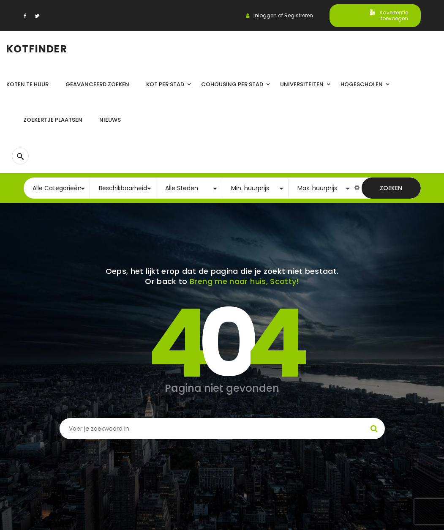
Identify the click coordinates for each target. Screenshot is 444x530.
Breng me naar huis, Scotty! (244, 281)
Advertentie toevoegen (389, 15)
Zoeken (391, 188)
